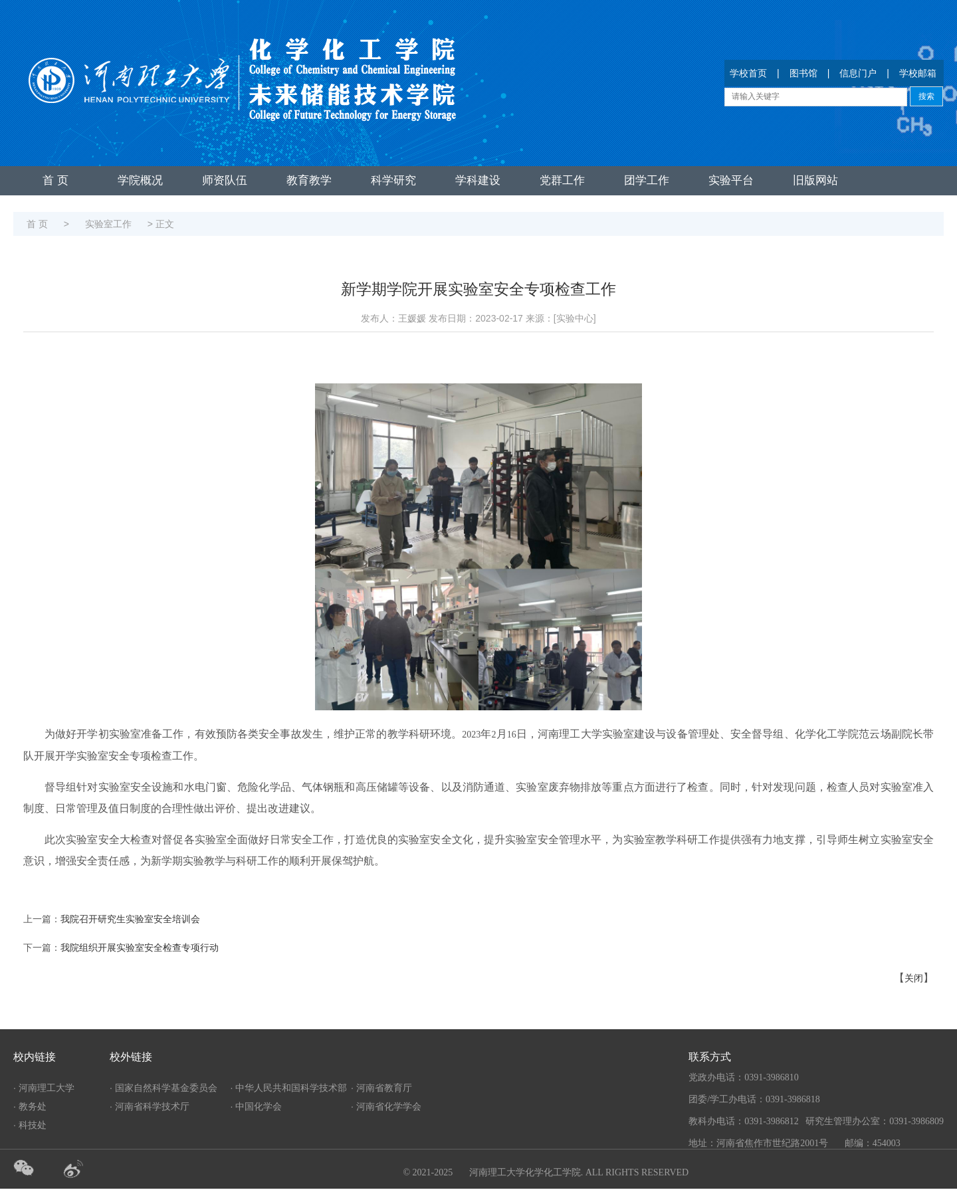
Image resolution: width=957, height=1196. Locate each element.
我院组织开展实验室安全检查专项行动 (139, 948)
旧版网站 (815, 180)
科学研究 (393, 180)
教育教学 (309, 180)
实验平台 (731, 180)
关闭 (913, 978)
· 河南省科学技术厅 (149, 1106)
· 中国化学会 (256, 1106)
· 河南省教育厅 (381, 1087)
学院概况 (140, 180)
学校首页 (748, 73)
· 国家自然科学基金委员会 (163, 1087)
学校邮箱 (917, 73)
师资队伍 (224, 180)
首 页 (55, 180)
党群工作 (562, 180)
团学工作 (646, 180)
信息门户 (858, 73)
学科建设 (477, 180)
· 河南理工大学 (43, 1087)
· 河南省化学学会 (386, 1106)
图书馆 (803, 73)
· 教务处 (30, 1106)
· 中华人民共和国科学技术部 (289, 1087)
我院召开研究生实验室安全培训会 (130, 919)
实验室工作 (108, 224)
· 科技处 (30, 1125)
